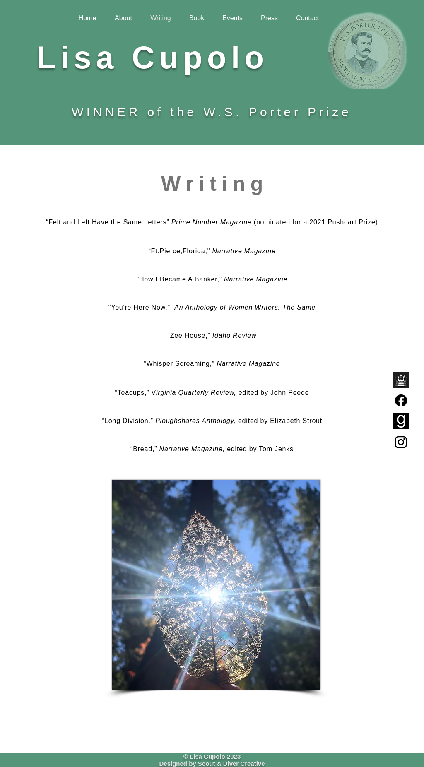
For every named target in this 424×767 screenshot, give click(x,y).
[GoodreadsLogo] (401, 421)
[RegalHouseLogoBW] (401, 380)
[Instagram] (401, 442)
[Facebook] (401, 400)
